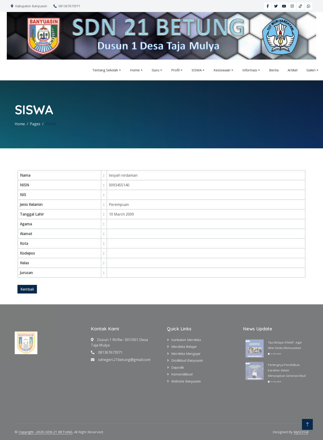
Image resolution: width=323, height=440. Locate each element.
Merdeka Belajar (184, 346)
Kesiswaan (222, 70)
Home (135, 70)
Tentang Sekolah (105, 70)
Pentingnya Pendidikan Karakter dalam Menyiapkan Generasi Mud (287, 370)
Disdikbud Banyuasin (187, 360)
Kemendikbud (182, 374)
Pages (35, 123)
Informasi (249, 70)
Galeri (311, 70)
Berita (274, 70)
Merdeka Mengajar (186, 353)
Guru (155, 70)
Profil (175, 70)
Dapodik (177, 367)
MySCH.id (301, 432)
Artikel (292, 70)
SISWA (197, 70)
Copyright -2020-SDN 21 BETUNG (45, 432)
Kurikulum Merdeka (186, 339)
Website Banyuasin (186, 381)
